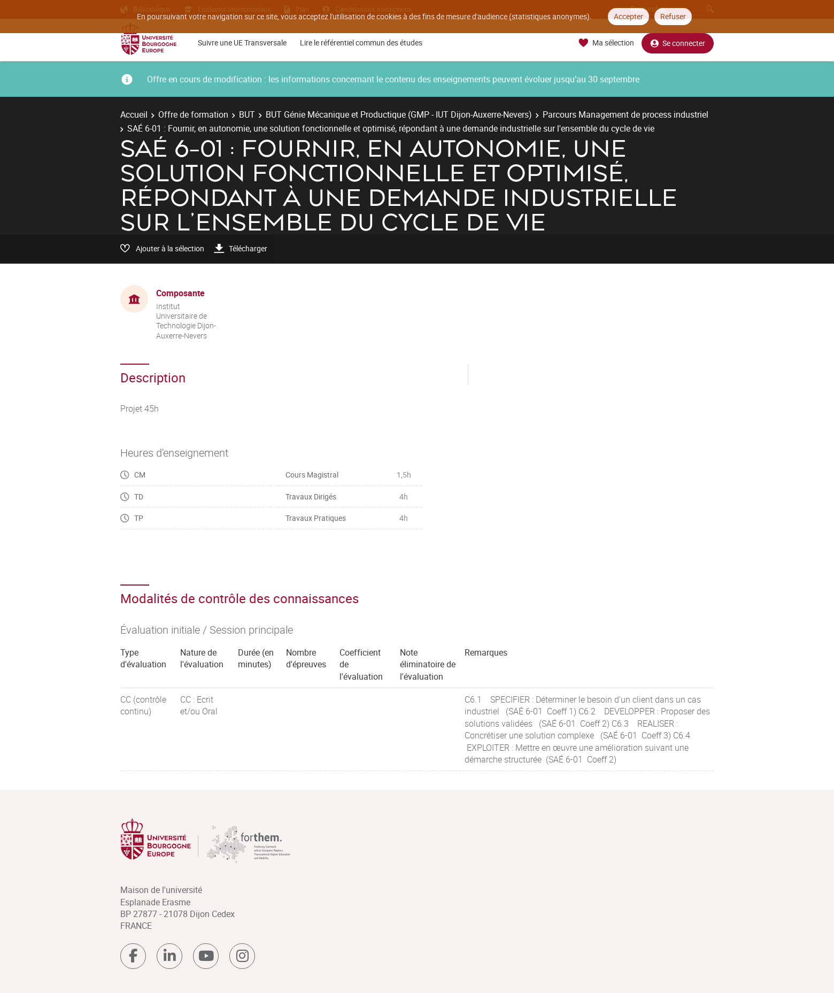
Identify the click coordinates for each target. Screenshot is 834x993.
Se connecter (677, 43)
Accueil (134, 114)
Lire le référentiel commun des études (361, 42)
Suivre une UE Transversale (242, 42)
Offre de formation (193, 114)
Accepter (628, 16)
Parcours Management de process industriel (625, 114)
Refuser (673, 16)
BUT (247, 114)
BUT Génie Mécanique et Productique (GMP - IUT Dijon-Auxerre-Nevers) (399, 114)
